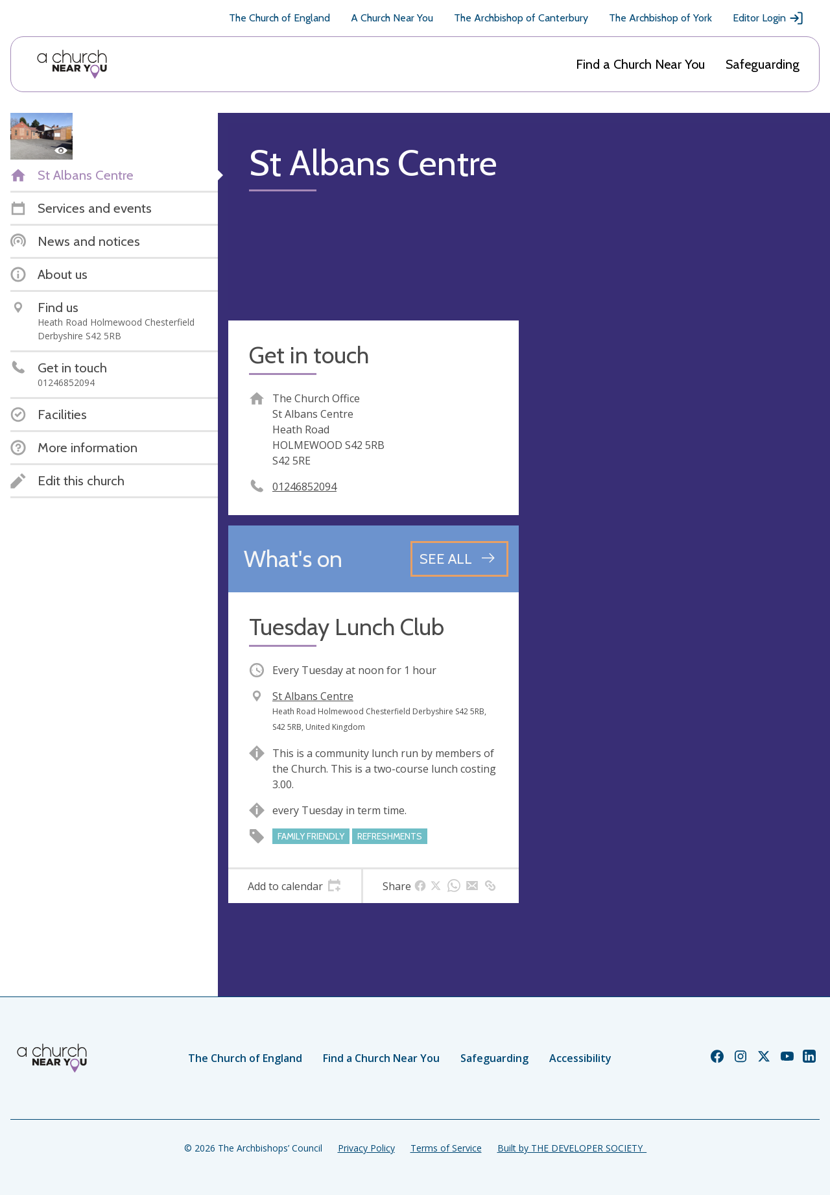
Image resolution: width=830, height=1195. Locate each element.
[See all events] (459, 558)
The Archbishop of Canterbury (521, 18)
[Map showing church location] (674, 465)
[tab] (294, 886)
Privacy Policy (366, 1148)
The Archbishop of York (660, 18)
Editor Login (768, 18)
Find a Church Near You (640, 64)
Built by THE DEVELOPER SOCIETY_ (571, 1148)
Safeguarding (763, 64)
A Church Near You (392, 18)
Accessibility (580, 1058)
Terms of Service (446, 1148)
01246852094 (304, 486)
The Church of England (279, 18)
